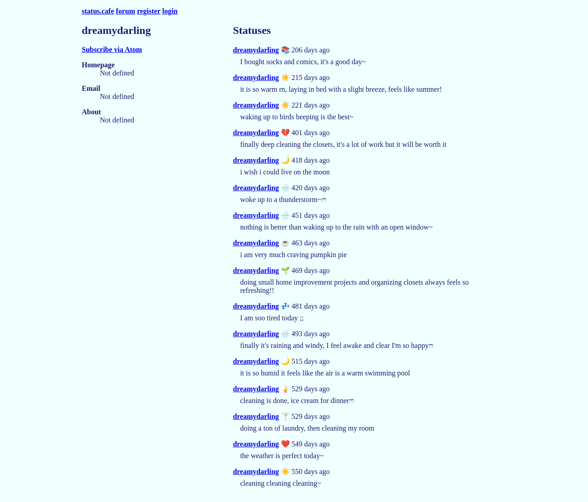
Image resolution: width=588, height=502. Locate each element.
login (169, 11)
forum (125, 11)
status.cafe (98, 11)
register (148, 11)
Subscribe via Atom (112, 49)
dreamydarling (256, 50)
